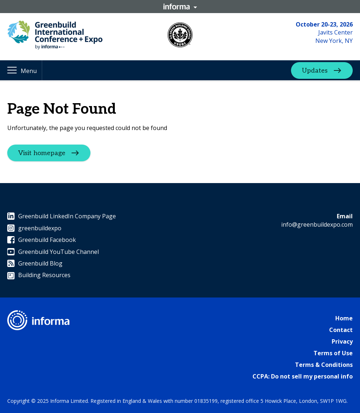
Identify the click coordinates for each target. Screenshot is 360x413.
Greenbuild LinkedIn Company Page (61, 216)
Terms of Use (333, 353)
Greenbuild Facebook (41, 240)
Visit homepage (41, 153)
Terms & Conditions (324, 365)
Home (344, 318)
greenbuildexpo (34, 228)
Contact (341, 330)
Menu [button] (29, 71)
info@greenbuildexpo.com (317, 224)
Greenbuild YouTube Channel (53, 252)
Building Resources (38, 275)
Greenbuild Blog (34, 263)
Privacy (342, 341)
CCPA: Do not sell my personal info (302, 376)
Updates (315, 70)
